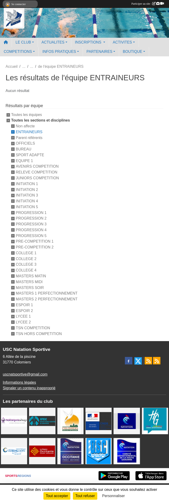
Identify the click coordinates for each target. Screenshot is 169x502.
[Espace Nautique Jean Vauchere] (14, 451)
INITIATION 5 (27, 207)
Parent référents (29, 137)
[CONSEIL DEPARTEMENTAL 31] (155, 421)
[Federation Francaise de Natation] (127, 421)
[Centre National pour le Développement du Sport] (98, 421)
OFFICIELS (25, 143)
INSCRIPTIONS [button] (88, 42)
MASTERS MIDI (29, 282)
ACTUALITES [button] (53, 42)
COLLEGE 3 (26, 264)
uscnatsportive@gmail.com (25, 374)
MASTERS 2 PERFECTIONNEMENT (47, 299)
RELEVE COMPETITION (36, 172)
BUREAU (23, 149)
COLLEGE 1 (26, 253)
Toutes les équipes (26, 115)
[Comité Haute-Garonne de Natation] (127, 451)
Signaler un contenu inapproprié (29, 388)
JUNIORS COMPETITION (37, 178)
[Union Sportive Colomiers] (98, 451)
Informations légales (19, 382)
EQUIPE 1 (24, 161)
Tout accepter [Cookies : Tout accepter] (57, 496)
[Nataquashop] (14, 421)
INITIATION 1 (27, 184)
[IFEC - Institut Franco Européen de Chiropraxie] (42, 421)
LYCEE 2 (23, 322)
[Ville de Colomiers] (70, 421)
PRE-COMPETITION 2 (35, 247)
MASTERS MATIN (31, 276)
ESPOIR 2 (24, 310)
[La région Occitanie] (42, 451)
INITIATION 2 (27, 189)
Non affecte (25, 126)
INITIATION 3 (27, 195)
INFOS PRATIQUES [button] (59, 52)
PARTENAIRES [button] (99, 52)
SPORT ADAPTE (30, 155)
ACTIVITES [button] (122, 42)
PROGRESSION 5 (31, 235)
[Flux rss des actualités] (148, 360)
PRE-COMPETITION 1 (35, 241)
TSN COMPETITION (33, 328)
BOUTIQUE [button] (132, 52)
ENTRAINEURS (29, 132)
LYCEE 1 (23, 316)
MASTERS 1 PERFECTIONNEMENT (47, 293)
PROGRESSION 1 (31, 212)
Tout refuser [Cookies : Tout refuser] (85, 496)
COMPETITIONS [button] (18, 52)
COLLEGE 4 (26, 270)
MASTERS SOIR (30, 287)
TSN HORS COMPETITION (39, 334)
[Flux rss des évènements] (156, 360)
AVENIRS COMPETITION (37, 166)
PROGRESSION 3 (31, 224)
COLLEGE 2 (26, 259)
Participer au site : (147, 3)
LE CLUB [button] (23, 42)
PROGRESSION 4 (31, 230)
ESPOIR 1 (24, 305)
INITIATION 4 (27, 201)
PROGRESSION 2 (31, 218)
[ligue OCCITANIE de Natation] (70, 451)
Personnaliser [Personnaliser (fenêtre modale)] (113, 496)
